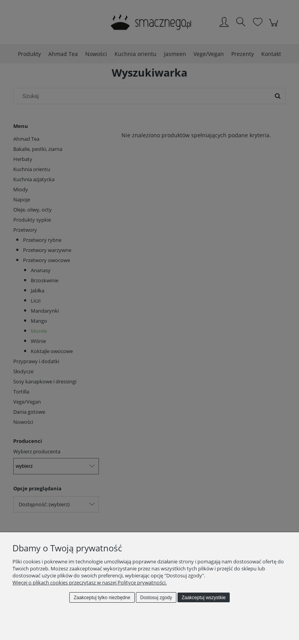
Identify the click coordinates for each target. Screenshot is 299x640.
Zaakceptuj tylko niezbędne (102, 597)
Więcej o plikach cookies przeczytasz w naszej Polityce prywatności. (89, 582)
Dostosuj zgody (156, 597)
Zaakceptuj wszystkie (203, 597)
